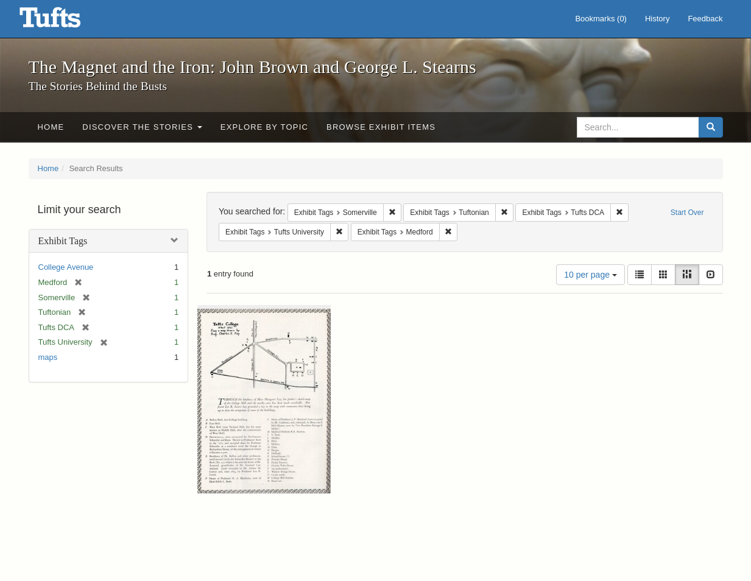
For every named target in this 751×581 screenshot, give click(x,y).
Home (51, 127)
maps (48, 357)
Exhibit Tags (63, 241)
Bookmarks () (601, 18)
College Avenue (66, 267)
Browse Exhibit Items (380, 127)
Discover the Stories (142, 127)
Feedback (705, 18)
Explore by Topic (264, 127)
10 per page (590, 275)
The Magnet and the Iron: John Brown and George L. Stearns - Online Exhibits (65, 21)
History (657, 18)
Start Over (687, 212)
